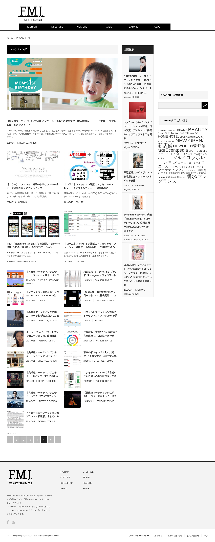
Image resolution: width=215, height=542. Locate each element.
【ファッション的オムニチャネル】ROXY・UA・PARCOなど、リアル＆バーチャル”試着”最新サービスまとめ (42, 294)
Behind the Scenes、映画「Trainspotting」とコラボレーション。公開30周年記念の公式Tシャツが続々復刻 (138, 222)
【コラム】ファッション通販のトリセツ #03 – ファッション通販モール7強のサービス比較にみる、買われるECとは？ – (90, 245)
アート (161, 154)
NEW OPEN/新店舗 (181, 143)
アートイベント (174, 154)
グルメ (179, 158)
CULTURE (82, 27)
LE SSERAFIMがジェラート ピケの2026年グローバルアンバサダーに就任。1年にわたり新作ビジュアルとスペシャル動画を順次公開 (138, 275)
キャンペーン (167, 158)
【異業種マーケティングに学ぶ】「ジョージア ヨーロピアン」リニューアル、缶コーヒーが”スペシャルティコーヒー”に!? (42, 354)
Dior (192, 134)
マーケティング (169, 170)
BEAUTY (198, 129)
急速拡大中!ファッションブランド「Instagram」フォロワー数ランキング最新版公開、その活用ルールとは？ (100, 273)
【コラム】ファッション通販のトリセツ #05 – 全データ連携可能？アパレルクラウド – (33, 186)
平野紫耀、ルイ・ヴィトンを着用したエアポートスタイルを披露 (138, 176)
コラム (182, 162)
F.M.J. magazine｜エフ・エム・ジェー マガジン (26, 536)
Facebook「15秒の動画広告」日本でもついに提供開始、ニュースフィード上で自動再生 (99, 294)
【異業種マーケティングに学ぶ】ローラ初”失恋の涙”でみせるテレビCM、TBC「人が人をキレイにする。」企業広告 (42, 314)
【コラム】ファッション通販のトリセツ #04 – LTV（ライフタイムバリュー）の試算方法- (88, 186)
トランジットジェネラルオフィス (189, 166)
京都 (172, 173)
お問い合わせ (193, 535)
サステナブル (193, 163)
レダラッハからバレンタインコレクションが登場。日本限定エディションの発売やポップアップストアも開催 (138, 130)
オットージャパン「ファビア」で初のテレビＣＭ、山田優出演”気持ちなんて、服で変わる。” (42, 334)
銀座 (179, 177)
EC (196, 133)
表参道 (173, 177)
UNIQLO (203, 151)
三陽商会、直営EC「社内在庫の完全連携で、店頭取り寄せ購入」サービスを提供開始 (100, 334)
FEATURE (133, 27)
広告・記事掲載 (175, 535)
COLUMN (22, 202)
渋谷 (167, 177)
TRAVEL (107, 27)
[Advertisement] (183, 66)
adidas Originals (165, 130)
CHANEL (162, 133)
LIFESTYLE (57, 27)
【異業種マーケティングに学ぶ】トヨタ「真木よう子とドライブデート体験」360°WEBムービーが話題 (100, 394)
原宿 (183, 173)
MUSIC (172, 142)
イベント (188, 153)
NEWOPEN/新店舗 (189, 146)
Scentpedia (176, 150)
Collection (173, 133)
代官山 (178, 173)
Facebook (8, 522)
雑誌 (185, 177)
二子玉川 (165, 173)
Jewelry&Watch (187, 137)
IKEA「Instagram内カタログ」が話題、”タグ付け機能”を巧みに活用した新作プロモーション (33, 245)
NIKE (161, 150)
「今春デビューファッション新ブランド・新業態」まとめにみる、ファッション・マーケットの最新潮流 (42, 414)
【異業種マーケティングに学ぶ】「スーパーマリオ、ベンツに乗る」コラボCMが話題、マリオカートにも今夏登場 (42, 273)
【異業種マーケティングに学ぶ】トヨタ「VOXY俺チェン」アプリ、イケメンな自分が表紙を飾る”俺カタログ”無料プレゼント (42, 394)
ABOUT (158, 27)
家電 (188, 173)
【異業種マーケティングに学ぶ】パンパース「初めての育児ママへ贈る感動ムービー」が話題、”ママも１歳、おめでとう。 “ (61, 123)
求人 (206, 535)
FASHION (32, 27)
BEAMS (182, 130)
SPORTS (193, 150)
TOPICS (32, 143)
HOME (163, 136)
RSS (13, 522)
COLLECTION (66, 483)
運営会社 (158, 535)
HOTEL (173, 136)
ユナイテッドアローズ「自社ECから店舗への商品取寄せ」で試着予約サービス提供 (100, 374)
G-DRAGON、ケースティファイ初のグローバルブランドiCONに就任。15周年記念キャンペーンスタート (138, 82)
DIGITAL (185, 133)
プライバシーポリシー (139, 535)
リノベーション (188, 170)
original (127, 97)
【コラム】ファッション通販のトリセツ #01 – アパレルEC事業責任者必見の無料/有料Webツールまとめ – (100, 314)
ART (175, 130)
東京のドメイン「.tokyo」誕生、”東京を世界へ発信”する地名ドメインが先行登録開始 (99, 354)
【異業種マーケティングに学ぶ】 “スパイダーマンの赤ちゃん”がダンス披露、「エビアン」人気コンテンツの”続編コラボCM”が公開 (43, 374)
